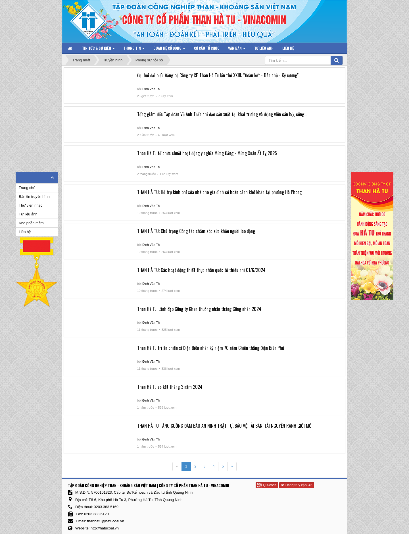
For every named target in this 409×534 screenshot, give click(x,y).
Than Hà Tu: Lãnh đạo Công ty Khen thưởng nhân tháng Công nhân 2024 (199, 309)
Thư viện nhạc (30, 205)
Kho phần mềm (31, 223)
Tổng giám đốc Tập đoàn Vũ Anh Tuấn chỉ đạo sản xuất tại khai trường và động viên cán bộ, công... (222, 114)
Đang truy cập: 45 (296, 485)
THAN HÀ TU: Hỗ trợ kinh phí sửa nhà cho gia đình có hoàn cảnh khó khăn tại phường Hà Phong (219, 192)
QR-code (266, 485)
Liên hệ (25, 232)
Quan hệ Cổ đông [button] (169, 49)
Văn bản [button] (236, 49)
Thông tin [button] (134, 49)
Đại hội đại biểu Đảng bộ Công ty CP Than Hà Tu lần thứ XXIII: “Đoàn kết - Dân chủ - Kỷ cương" (218, 75)
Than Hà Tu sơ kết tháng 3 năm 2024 (170, 386)
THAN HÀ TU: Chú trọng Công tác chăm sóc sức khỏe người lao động (196, 231)
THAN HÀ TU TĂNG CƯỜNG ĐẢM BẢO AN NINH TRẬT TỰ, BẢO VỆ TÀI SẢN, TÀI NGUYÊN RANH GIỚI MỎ (224, 425)
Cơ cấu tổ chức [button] (206, 48)
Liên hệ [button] (288, 48)
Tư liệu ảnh (28, 214)
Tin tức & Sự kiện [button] (98, 49)
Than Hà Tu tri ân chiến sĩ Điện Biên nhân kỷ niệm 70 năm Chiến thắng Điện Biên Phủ (210, 347)
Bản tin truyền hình (34, 196)
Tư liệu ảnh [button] (264, 48)
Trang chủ (27, 188)
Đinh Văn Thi (151, 89)
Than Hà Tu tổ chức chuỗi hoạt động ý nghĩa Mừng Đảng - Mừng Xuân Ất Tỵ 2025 (207, 153)
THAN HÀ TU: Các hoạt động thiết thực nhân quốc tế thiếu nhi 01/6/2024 (201, 270)
